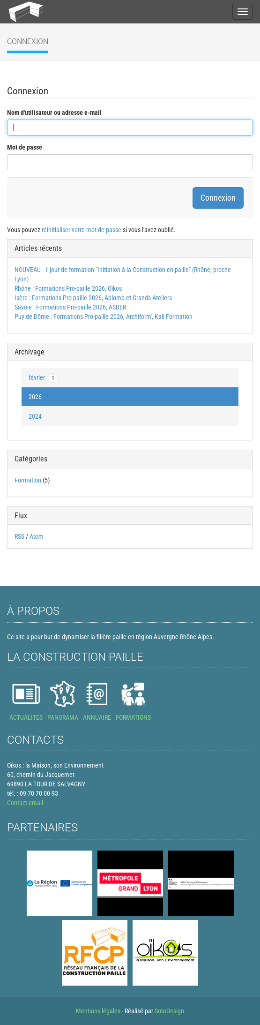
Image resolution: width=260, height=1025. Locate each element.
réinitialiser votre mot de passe (81, 230)
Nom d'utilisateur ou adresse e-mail (54, 112)
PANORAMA (62, 717)
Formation (28, 480)
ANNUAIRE (97, 717)
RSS (19, 536)
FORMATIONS (133, 717)
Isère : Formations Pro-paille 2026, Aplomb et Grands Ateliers (93, 297)
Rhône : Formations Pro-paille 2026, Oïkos (68, 288)
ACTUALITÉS (26, 717)
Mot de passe (24, 147)
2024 (35, 416)
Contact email (25, 802)
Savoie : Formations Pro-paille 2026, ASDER (70, 307)
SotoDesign (169, 1011)
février (43, 378)
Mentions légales (98, 1011)
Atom (37, 536)
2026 (35, 396)
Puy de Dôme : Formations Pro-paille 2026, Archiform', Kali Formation (104, 316)
